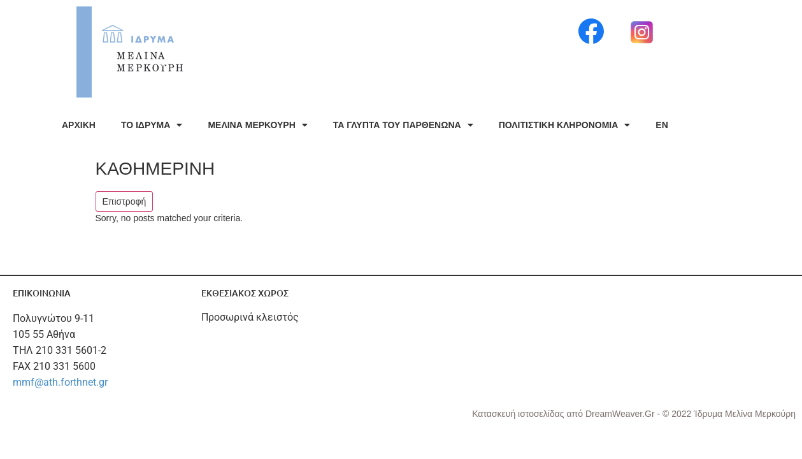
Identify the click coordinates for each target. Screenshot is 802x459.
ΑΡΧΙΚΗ (79, 125)
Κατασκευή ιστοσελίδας (519, 414)
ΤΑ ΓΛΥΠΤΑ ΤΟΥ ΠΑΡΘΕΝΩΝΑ (403, 125)
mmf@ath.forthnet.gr (60, 382)
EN (661, 125)
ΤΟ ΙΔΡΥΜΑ (151, 125)
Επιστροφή (125, 201)
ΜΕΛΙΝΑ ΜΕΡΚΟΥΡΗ (257, 125)
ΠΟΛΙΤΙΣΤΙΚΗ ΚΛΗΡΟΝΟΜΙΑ (565, 125)
